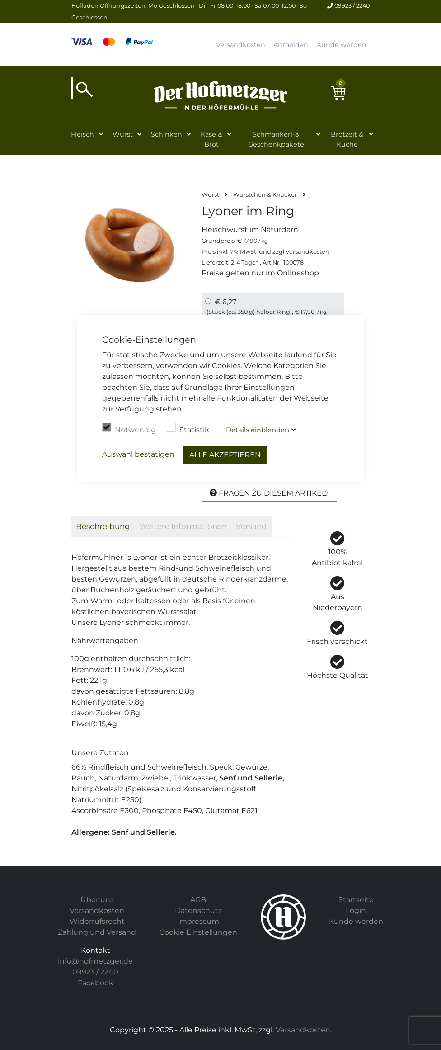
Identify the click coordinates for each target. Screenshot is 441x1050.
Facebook (95, 983)
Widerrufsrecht (97, 921)
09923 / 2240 (348, 5)
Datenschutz (198, 910)
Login (356, 910)
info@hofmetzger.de (95, 961)
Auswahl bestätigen (138, 454)
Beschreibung (103, 526)
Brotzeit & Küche (347, 139)
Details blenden (257, 430)
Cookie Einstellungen (198, 932)
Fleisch (82, 134)
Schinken (166, 134)
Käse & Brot (211, 139)
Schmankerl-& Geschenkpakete (276, 139)
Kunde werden (341, 45)
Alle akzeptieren (225, 454)
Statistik (188, 428)
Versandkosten (240, 45)
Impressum (198, 921)
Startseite (356, 899)
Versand (251, 526)
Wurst (123, 134)
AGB (198, 899)
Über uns (97, 899)
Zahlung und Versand (97, 932)
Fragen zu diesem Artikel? (269, 493)
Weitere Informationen (183, 526)
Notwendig (129, 428)
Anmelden (290, 45)
